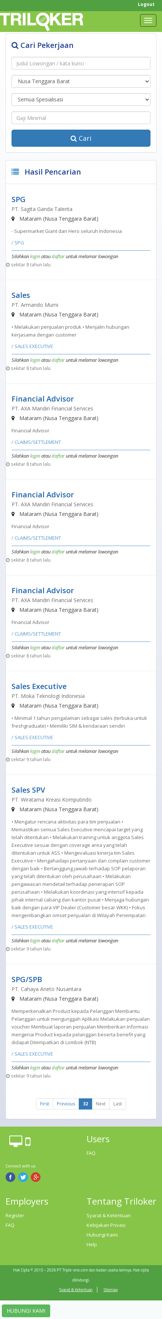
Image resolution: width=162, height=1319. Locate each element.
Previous (66, 1104)
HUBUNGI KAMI (26, 1310)
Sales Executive (39, 686)
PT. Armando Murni (35, 304)
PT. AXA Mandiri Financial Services (52, 408)
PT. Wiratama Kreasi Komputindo (52, 799)
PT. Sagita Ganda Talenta (42, 208)
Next (101, 1104)
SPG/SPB (27, 979)
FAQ (91, 1153)
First (44, 1104)
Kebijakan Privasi (106, 1225)
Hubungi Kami (102, 1234)
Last (117, 1104)
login (35, 256)
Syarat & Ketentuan (109, 1215)
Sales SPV (28, 790)
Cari (81, 138)
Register (15, 1215)
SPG (19, 199)
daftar (58, 256)
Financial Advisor (43, 399)
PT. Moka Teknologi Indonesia (48, 695)
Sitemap (110, 1290)
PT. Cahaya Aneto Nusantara (46, 989)
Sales (21, 295)
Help (92, 1244)
